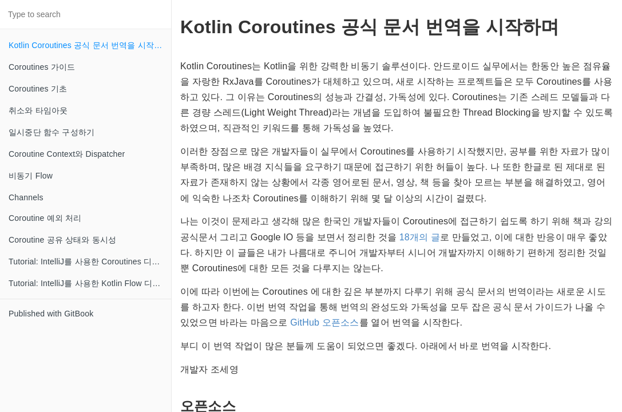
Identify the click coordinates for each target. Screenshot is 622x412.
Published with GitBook (51, 313)
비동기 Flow (31, 175)
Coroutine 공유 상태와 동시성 (62, 239)
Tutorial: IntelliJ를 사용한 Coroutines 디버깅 (88, 261)
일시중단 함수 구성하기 (51, 132)
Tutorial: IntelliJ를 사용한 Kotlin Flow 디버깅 (89, 283)
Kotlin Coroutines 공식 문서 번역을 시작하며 (90, 45)
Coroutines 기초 (38, 88)
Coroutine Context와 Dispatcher (67, 154)
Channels (26, 197)
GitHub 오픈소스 (324, 322)
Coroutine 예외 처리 (45, 218)
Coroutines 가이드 (42, 67)
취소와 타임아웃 (38, 110)
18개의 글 (419, 237)
